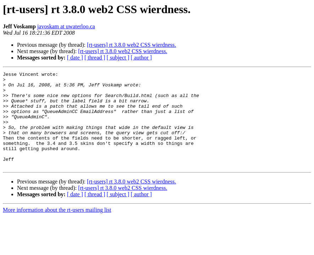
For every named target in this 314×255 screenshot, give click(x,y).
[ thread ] (94, 58)
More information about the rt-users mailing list (57, 229)
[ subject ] (118, 58)
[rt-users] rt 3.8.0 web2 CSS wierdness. (131, 45)
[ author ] (141, 58)
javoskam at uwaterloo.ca (66, 26)
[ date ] (75, 58)
